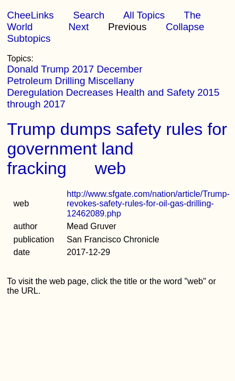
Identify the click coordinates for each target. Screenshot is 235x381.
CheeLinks (30, 15)
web (110, 168)
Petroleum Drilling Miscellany (70, 80)
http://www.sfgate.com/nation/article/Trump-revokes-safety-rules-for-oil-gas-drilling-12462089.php (148, 203)
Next (78, 26)
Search (89, 15)
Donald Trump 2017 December (74, 69)
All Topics (143, 15)
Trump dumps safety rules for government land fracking (117, 149)
